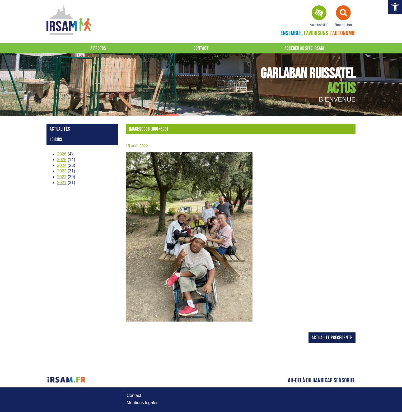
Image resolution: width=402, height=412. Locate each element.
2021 (62, 182)
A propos (98, 48)
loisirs (56, 140)
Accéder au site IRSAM (304, 48)
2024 (62, 165)
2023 (62, 171)
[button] (395, 7)
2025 (62, 159)
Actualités (60, 129)
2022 (62, 177)
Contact (201, 48)
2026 (62, 154)
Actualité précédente (332, 338)
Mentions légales (142, 402)
